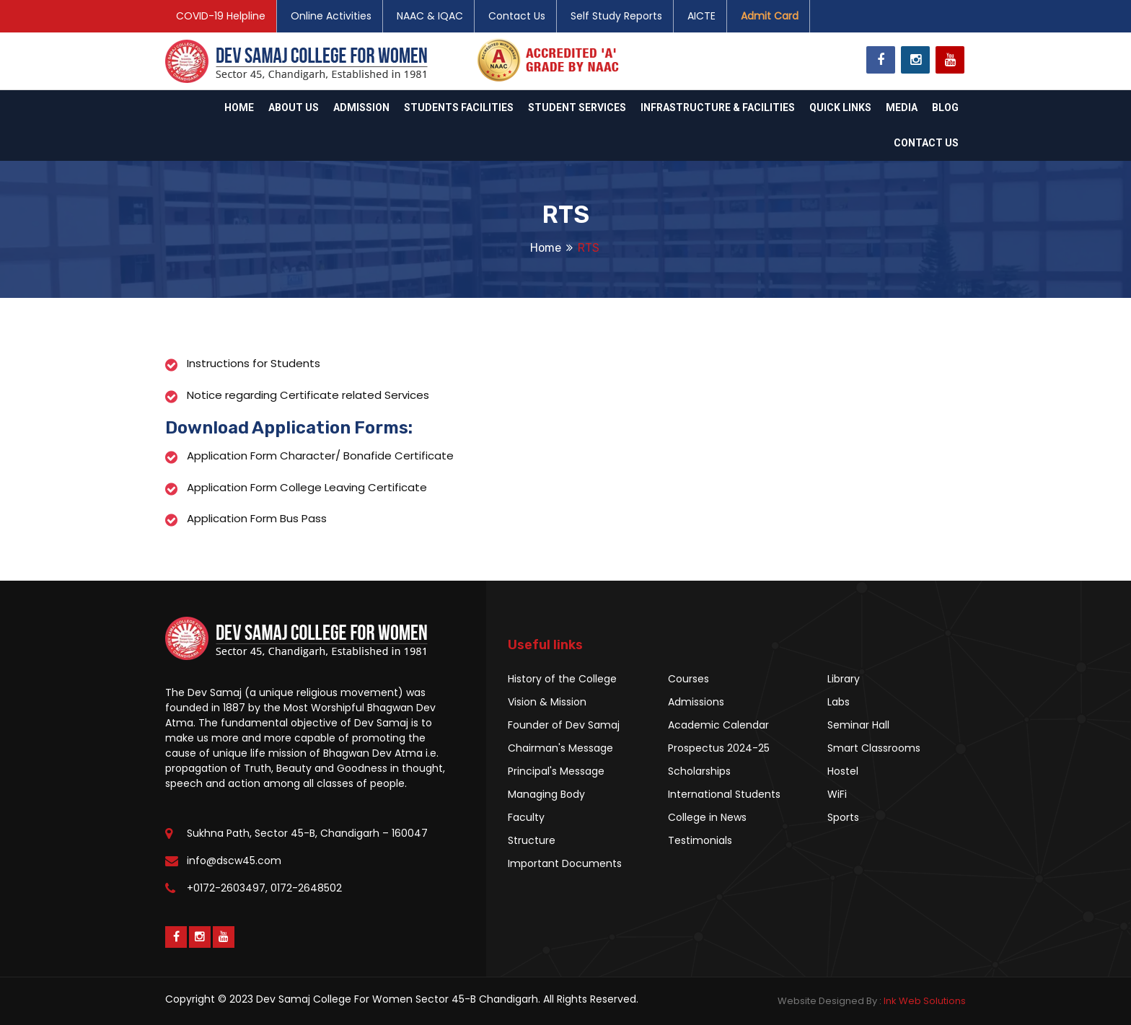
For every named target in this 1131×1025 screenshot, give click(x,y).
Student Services (577, 107)
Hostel (842, 771)
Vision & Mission (547, 702)
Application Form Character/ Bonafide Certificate (320, 455)
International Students (724, 794)
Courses (688, 679)
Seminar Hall (858, 725)
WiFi (837, 794)
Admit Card (769, 16)
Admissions (696, 702)
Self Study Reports (616, 16)
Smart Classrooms (873, 748)
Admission (361, 107)
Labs (838, 702)
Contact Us (516, 16)
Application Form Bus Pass (257, 518)
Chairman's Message (560, 748)
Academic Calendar (718, 725)
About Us (293, 107)
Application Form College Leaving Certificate (307, 487)
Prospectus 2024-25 (719, 748)
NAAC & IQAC (430, 16)
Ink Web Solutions (925, 1001)
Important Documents (565, 863)
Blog (945, 107)
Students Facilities (459, 107)
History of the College (562, 679)
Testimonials (700, 840)
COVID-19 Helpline (220, 16)
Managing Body (546, 794)
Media (901, 107)
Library (843, 679)
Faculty (526, 817)
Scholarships (699, 771)
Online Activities (331, 16)
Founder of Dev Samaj (564, 725)
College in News (707, 817)
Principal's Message (556, 771)
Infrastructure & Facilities (718, 107)
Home (239, 107)
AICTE (701, 16)
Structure (531, 840)
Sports (843, 817)
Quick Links (840, 107)
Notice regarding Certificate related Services (308, 394)
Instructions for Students (253, 363)
